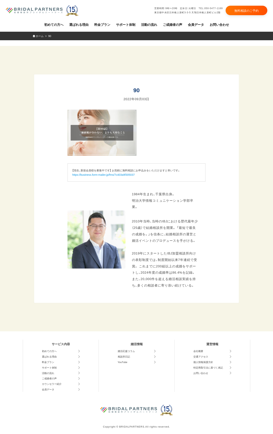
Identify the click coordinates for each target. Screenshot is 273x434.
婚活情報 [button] (137, 344)
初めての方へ (54, 24)
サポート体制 (125, 24)
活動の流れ (149, 24)
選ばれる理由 (79, 24)
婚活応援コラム (126, 351)
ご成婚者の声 (172, 24)
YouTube (122, 362)
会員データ (196, 24)
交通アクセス (200, 356)
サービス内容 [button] (61, 344)
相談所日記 (124, 356)
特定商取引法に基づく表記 (208, 367)
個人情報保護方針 (203, 362)
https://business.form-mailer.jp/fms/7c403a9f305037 (103, 174)
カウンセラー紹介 (52, 384)
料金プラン (102, 24)
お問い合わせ (219, 24)
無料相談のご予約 (246, 10)
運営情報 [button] (212, 344)
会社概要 (198, 351)
